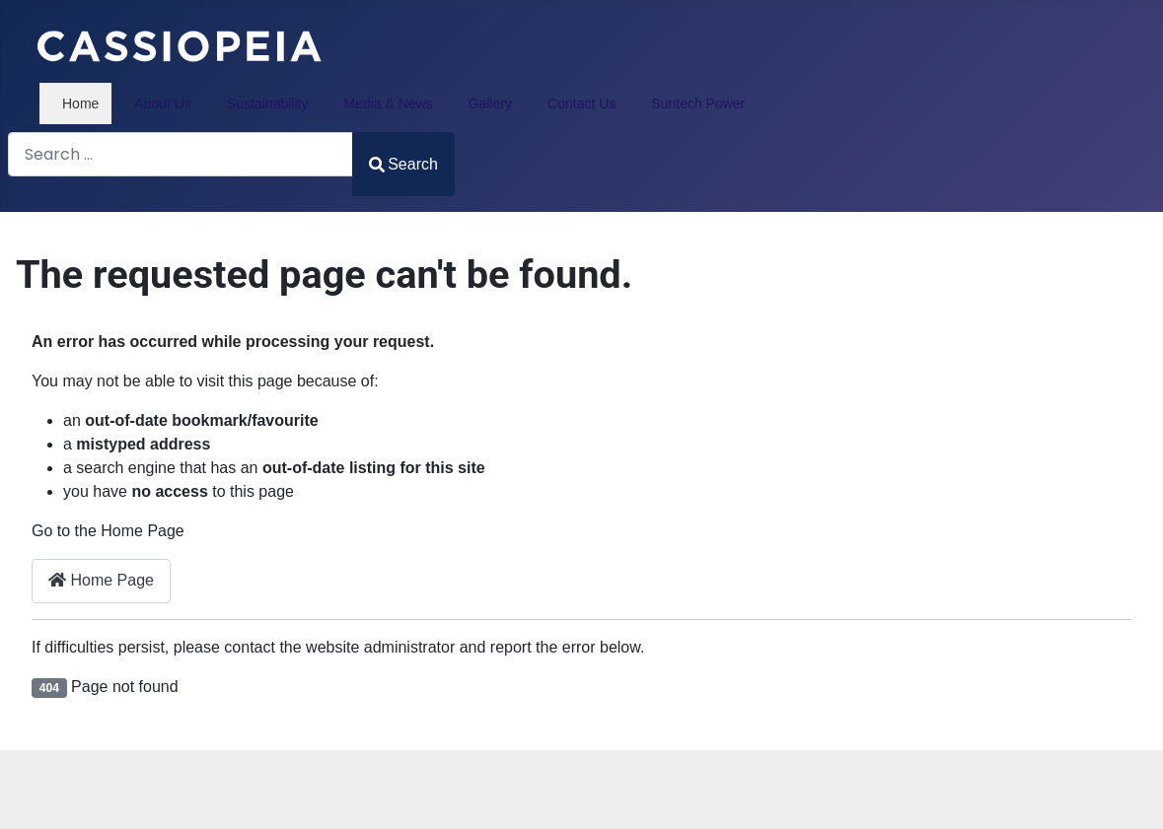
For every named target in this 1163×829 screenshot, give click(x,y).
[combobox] (180, 154)
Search (403, 164)
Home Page (101, 580)
